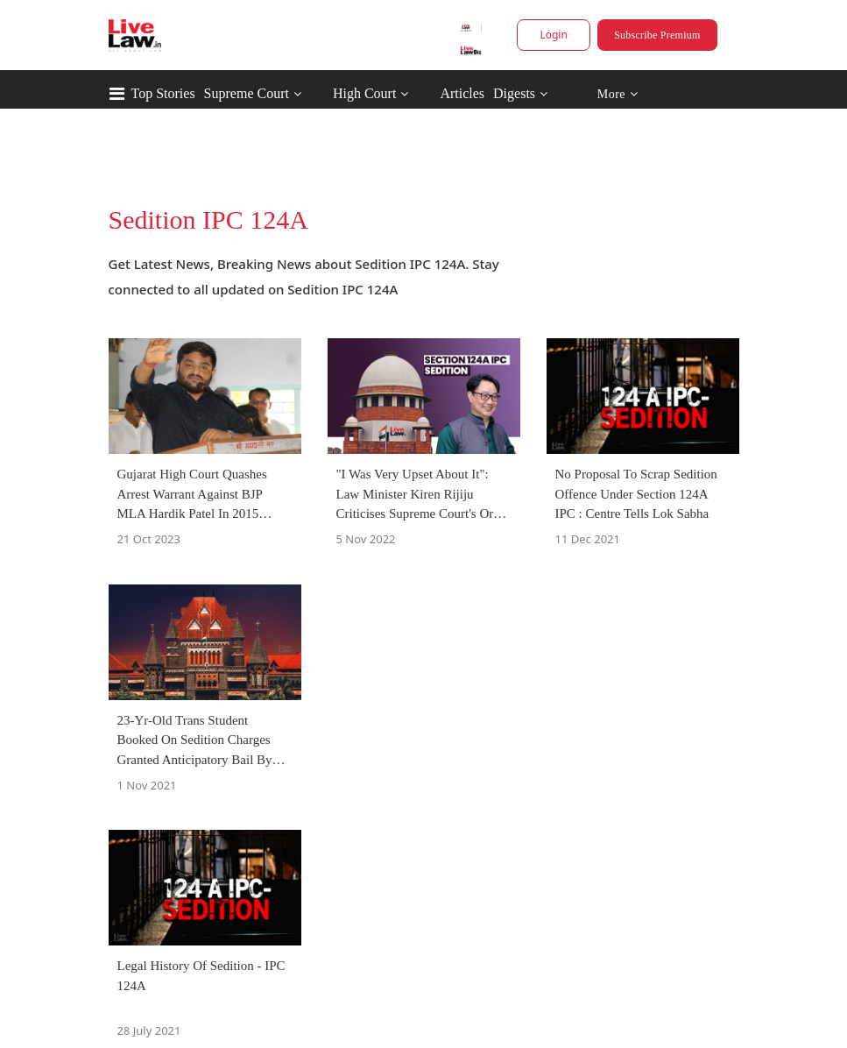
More (617, 94)
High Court (364, 93)
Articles (462, 93)
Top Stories (163, 93)
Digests (514, 93)
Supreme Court (246, 93)
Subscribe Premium (657, 35)
